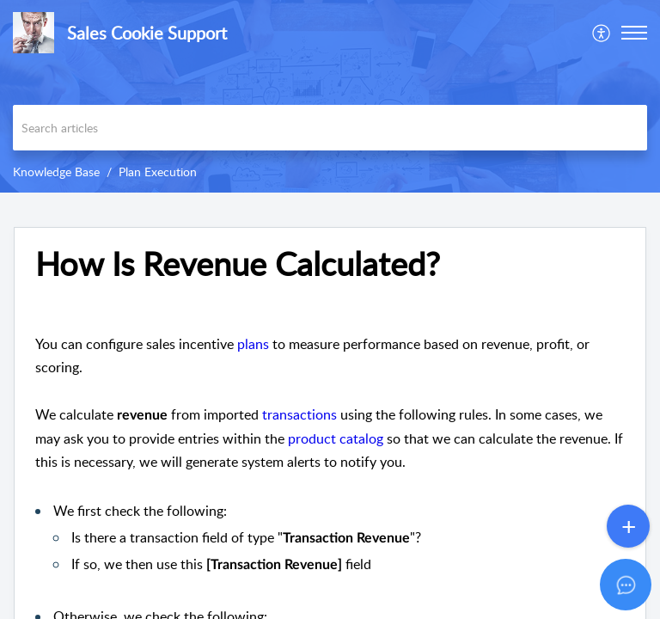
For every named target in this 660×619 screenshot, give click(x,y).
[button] (602, 32)
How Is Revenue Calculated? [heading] (237, 264)
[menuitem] (602, 32)
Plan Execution (158, 171)
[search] (330, 127)
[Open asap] (625, 584)
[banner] (330, 96)
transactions (299, 414)
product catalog (335, 438)
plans (253, 343)
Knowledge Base (56, 171)
